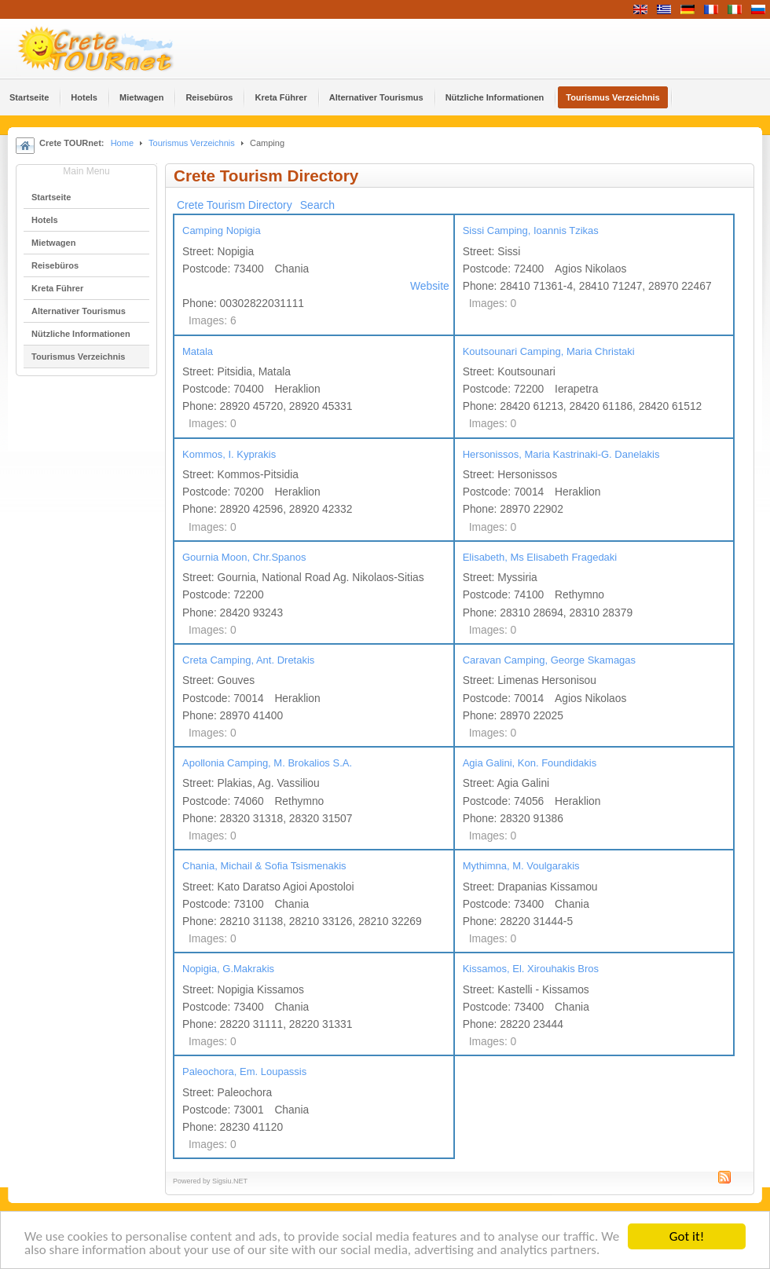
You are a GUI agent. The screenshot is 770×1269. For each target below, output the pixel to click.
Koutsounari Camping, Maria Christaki (549, 351)
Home (122, 143)
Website (429, 286)
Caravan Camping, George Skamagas (549, 660)
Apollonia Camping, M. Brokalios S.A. (267, 763)
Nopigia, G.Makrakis (228, 969)
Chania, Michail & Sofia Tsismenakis (264, 866)
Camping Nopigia (221, 230)
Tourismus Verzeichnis (191, 143)
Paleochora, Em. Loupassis (244, 1071)
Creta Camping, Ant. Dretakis (248, 660)
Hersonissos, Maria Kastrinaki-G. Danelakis (561, 454)
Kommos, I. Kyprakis (229, 454)
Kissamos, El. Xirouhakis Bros (531, 969)
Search (317, 205)
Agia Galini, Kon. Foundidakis (530, 763)
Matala (197, 351)
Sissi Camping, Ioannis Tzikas (531, 230)
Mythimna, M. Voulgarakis (521, 866)
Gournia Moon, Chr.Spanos (244, 557)
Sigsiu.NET (230, 1181)
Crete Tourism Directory (234, 205)
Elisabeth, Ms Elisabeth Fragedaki (540, 557)
